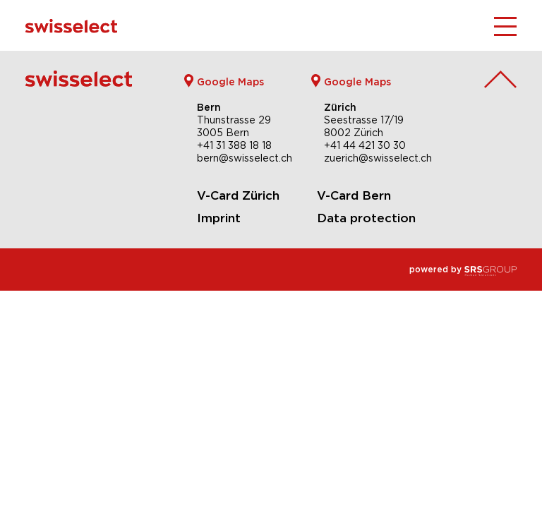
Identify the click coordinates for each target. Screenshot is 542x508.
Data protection (366, 218)
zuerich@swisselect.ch (378, 158)
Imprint (219, 218)
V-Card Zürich (238, 195)
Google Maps (230, 81)
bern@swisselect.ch (244, 158)
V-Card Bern (354, 195)
